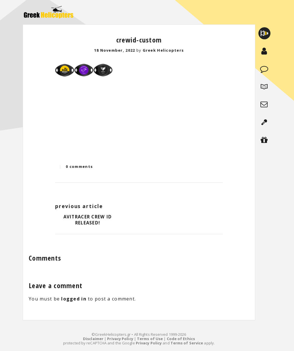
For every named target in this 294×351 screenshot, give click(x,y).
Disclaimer (93, 338)
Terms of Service (187, 343)
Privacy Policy (120, 338)
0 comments (79, 166)
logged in (73, 299)
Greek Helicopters (163, 50)
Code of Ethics (181, 338)
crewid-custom (139, 39)
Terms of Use (150, 338)
